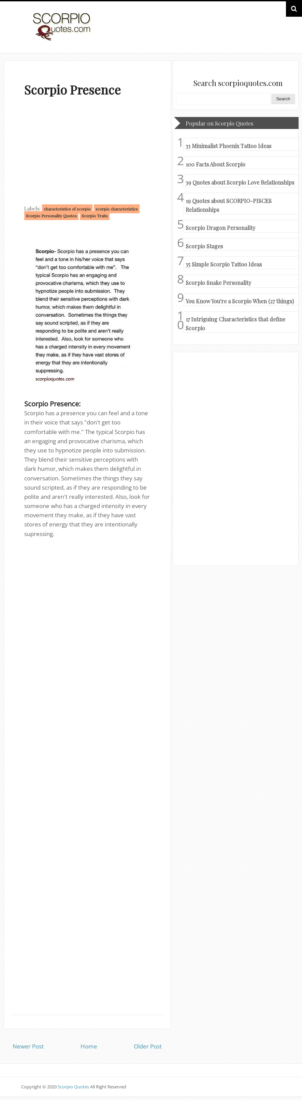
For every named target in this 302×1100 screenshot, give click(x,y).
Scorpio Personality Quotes (51, 215)
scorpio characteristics (117, 209)
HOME (261, 33)
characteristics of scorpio (67, 209)
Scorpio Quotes (74, 1087)
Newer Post (28, 1046)
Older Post (148, 1046)
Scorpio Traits (95, 215)
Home (89, 1046)
